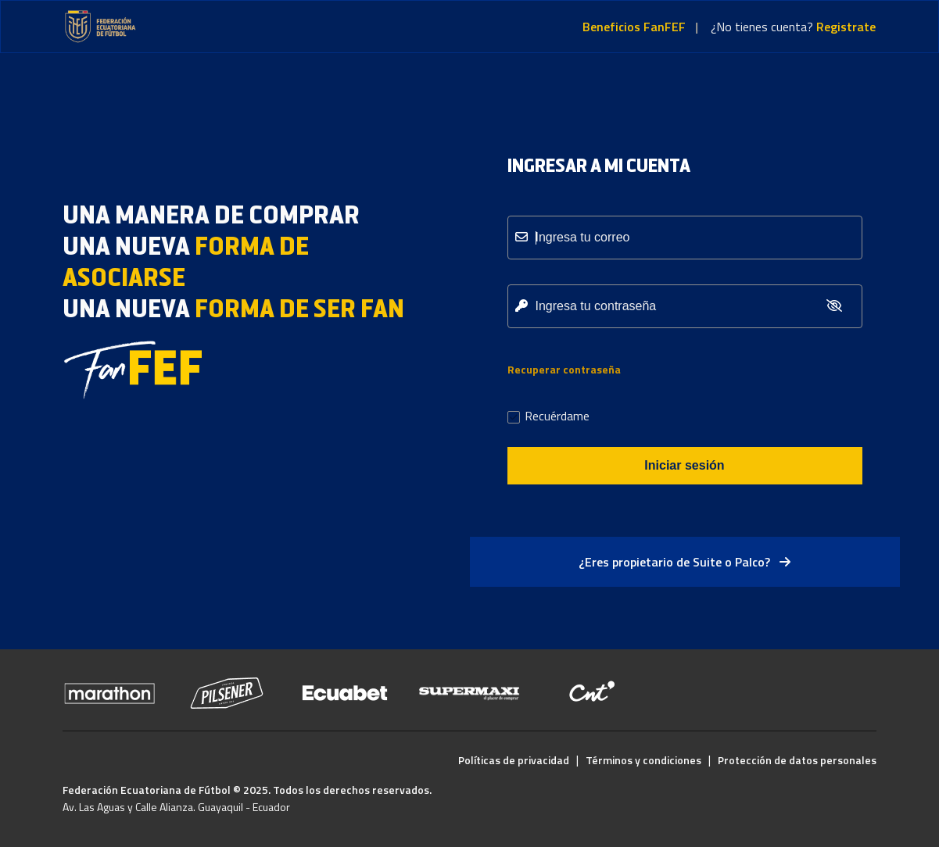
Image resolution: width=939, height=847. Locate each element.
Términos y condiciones (643, 760)
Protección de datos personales (797, 760)
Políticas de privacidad (513, 760)
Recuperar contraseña (564, 369)
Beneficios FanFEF (634, 26)
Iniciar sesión (684, 465)
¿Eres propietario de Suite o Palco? (684, 561)
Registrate (846, 26)
